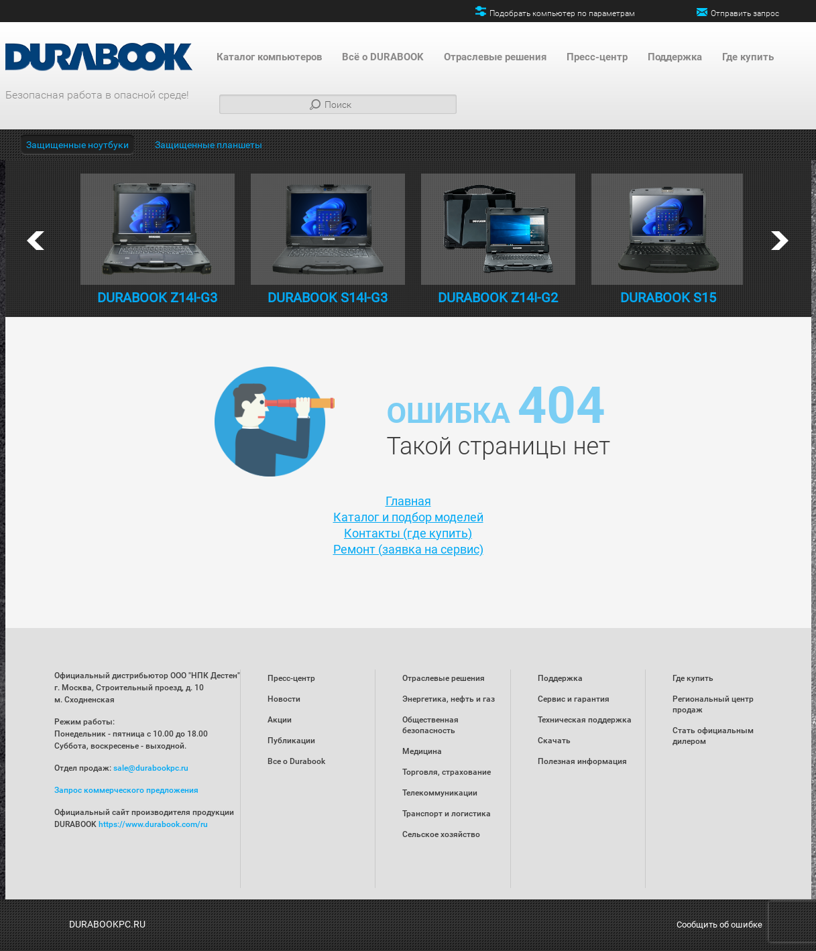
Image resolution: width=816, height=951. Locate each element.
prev (35, 240)
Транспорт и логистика (446, 813)
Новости (284, 699)
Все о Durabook (296, 761)
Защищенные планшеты (208, 144)
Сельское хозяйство (441, 834)
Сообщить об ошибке (719, 925)
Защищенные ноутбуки (77, 144)
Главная (408, 501)
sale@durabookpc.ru (150, 768)
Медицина (422, 751)
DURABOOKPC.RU (107, 924)
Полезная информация (582, 761)
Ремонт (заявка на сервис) (408, 549)
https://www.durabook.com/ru (153, 824)
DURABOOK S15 (668, 298)
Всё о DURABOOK (383, 57)
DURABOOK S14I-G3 (328, 298)
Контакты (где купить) (408, 533)
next (780, 240)
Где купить (748, 57)
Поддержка (675, 57)
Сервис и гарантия (573, 699)
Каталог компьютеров (269, 57)
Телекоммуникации (439, 793)
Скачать (554, 740)
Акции (280, 719)
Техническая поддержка (585, 719)
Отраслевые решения (495, 57)
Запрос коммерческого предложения (126, 790)
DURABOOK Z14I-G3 (157, 298)
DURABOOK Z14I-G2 (498, 298)
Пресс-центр (597, 57)
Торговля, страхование (446, 772)
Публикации (291, 740)
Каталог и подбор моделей (408, 517)
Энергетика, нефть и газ (448, 699)
